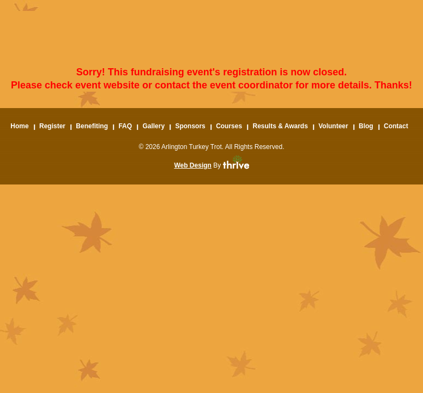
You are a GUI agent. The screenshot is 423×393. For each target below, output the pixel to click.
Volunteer (333, 126)
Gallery (153, 126)
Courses (229, 126)
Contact (396, 126)
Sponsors (190, 126)
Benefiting (92, 126)
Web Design (192, 165)
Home (19, 126)
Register (52, 126)
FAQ (125, 126)
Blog (366, 126)
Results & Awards (280, 126)
